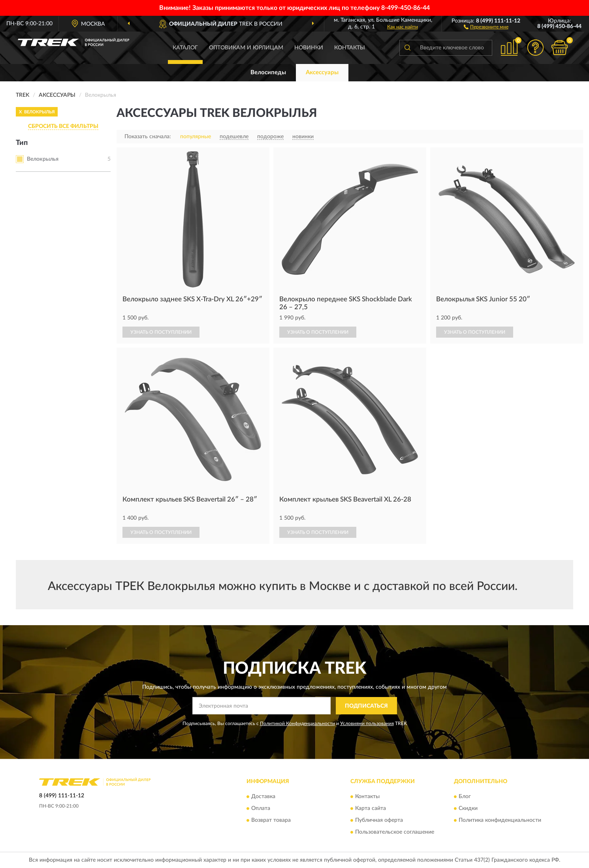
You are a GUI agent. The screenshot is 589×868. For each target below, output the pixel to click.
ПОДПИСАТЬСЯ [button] (366, 706)
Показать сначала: (147, 136)
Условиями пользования (367, 723)
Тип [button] (22, 143)
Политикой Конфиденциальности (297, 723)
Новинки (308, 48)
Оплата (260, 808)
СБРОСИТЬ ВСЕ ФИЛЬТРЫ (63, 126)
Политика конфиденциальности (500, 820)
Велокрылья (42, 159)
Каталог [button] (185, 48)
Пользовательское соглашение (394, 832)
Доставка (263, 796)
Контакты (349, 48)
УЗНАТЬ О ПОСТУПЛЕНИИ (161, 332)
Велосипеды (268, 72)
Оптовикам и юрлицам (246, 48)
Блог (465, 796)
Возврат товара (271, 820)
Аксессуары (322, 72)
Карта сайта (370, 808)
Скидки (468, 808)
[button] (486, 26)
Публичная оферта (379, 820)
